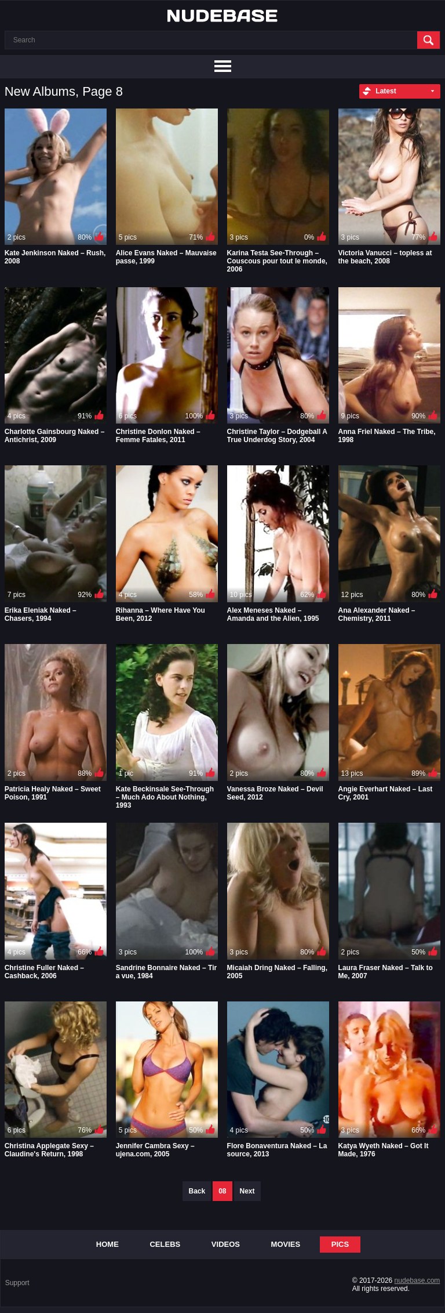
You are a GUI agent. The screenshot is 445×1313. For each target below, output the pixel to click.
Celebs (164, 1244)
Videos (225, 1244)
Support (17, 1283)
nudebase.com (417, 1280)
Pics (340, 1244)
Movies (286, 1244)
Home (107, 1244)
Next (247, 1191)
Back (196, 1191)
